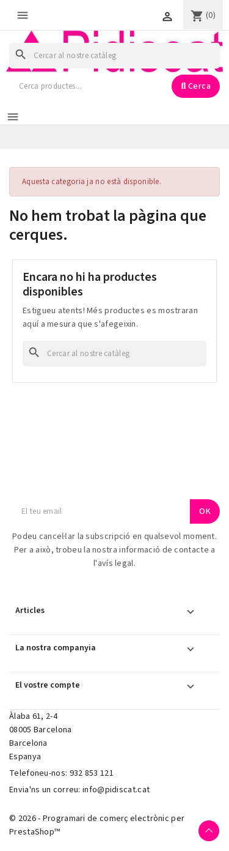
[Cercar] (114, 56)
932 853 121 (92, 773)
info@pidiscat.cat (116, 790)
